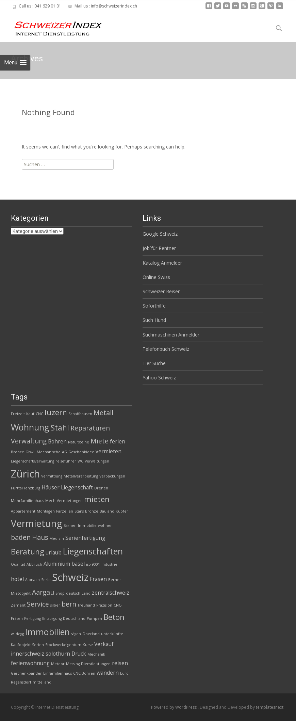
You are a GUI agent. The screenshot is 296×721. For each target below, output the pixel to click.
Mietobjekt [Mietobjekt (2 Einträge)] (21, 593)
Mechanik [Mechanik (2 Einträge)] (96, 654)
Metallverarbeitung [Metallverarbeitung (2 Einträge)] (81, 476)
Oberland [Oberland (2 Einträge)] (91, 633)
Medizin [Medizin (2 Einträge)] (56, 538)
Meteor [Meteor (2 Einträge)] (58, 663)
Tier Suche (154, 363)
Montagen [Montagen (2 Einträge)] (46, 511)
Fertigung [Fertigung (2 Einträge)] (32, 618)
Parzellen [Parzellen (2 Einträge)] (64, 511)
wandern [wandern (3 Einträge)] (108, 672)
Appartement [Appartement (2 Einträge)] (23, 511)
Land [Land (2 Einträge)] (86, 593)
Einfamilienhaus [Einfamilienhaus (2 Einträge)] (57, 673)
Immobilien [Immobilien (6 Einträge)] (47, 632)
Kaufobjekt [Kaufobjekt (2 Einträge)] (21, 644)
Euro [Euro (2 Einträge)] (124, 673)
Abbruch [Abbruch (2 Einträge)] (34, 564)
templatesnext (269, 707)
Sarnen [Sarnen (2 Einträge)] (70, 525)
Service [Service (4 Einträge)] (38, 604)
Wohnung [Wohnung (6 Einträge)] (30, 427)
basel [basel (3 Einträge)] (78, 563)
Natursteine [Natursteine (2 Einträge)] (78, 442)
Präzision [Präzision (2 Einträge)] (104, 605)
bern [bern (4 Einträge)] (69, 604)
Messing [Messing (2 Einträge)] (73, 663)
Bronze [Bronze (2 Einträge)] (91, 511)
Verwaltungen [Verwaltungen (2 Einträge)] (97, 461)
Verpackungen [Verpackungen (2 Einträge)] (112, 476)
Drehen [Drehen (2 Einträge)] (101, 488)
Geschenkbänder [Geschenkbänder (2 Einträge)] (26, 673)
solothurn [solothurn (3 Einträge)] (58, 653)
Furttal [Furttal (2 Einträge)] (17, 488)
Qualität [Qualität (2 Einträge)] (18, 564)
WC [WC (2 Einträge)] (80, 461)
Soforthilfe (154, 305)
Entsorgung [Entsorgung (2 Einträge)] (52, 618)
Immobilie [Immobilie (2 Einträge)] (87, 525)
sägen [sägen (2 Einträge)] (76, 633)
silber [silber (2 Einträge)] (55, 605)
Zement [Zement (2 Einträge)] (18, 605)
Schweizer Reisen (162, 291)
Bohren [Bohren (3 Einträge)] (57, 441)
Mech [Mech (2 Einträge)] (50, 500)
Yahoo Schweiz (159, 377)
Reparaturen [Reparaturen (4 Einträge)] (90, 428)
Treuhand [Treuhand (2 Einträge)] (86, 605)
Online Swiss (156, 277)
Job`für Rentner (159, 248)
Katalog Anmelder (162, 263)
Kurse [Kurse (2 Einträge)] (88, 644)
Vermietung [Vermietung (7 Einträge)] (36, 523)
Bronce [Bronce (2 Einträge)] (17, 452)
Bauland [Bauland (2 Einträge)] (107, 511)
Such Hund (154, 320)
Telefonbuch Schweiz (166, 349)
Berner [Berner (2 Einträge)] (114, 579)
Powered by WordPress (174, 707)
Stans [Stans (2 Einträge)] (79, 511)
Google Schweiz (160, 234)
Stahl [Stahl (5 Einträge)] (60, 427)
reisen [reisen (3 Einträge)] (120, 663)
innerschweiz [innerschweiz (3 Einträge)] (27, 653)
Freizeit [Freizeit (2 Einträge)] (18, 413)
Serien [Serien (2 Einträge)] (38, 644)
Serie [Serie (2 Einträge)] (46, 579)
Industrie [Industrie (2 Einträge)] (109, 564)
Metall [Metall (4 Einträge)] (103, 412)
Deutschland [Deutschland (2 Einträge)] (74, 618)
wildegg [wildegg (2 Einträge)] (17, 633)
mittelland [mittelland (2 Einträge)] (42, 682)
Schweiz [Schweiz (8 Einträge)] (70, 577)
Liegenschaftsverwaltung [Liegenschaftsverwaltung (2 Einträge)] (32, 461)
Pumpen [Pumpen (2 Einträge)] (94, 618)
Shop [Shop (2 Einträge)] (60, 593)
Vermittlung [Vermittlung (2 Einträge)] (51, 476)
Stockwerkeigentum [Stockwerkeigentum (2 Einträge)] (63, 644)
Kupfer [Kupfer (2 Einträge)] (122, 511)
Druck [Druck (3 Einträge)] (78, 653)
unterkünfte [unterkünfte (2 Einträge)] (112, 633)
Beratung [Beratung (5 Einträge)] (27, 551)
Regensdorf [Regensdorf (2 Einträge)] (21, 682)
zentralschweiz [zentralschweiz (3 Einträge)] (110, 592)
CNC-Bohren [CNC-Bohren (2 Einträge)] (84, 673)
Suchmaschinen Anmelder (171, 334)
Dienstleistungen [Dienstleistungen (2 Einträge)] (96, 663)
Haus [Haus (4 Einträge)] (40, 537)
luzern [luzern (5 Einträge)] (56, 412)
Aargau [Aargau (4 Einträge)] (43, 592)
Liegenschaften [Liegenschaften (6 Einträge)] (93, 551)
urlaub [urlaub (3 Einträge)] (54, 552)
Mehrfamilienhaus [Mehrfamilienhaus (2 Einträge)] (27, 500)
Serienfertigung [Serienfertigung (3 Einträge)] (85, 538)
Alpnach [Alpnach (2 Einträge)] (32, 579)
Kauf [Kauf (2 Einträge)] (30, 413)
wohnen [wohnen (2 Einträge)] (105, 525)
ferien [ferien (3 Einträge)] (117, 441)
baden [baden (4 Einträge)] (21, 537)
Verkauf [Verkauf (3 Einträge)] (104, 644)
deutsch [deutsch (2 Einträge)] (73, 593)
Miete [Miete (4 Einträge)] (100, 440)
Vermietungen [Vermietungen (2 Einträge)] (70, 500)
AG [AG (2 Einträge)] (64, 452)
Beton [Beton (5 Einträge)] (114, 617)
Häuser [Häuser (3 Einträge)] (51, 487)
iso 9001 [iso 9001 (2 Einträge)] (93, 564)
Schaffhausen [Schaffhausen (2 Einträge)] (80, 413)
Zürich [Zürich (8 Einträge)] (25, 474)
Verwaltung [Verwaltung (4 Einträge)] (29, 440)
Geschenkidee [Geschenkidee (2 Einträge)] (81, 452)
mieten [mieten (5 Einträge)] (97, 499)
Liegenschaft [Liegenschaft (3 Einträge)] (77, 487)
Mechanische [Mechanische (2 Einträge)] (49, 452)
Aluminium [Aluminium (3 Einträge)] (57, 563)
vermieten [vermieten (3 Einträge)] (108, 451)
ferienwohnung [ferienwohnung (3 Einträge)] (30, 663)
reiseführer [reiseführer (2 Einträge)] (65, 461)
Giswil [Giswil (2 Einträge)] (30, 452)
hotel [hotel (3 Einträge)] (17, 579)
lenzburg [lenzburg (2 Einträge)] (32, 488)
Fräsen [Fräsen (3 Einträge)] (98, 579)
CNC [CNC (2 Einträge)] (39, 413)
